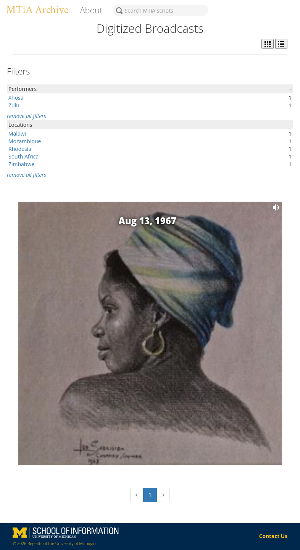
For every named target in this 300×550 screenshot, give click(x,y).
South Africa (23, 156)
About (91, 10)
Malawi (17, 133)
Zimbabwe (21, 164)
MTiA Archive (37, 10)
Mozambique (24, 141)
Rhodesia (19, 148)
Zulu (13, 105)
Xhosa (16, 97)
